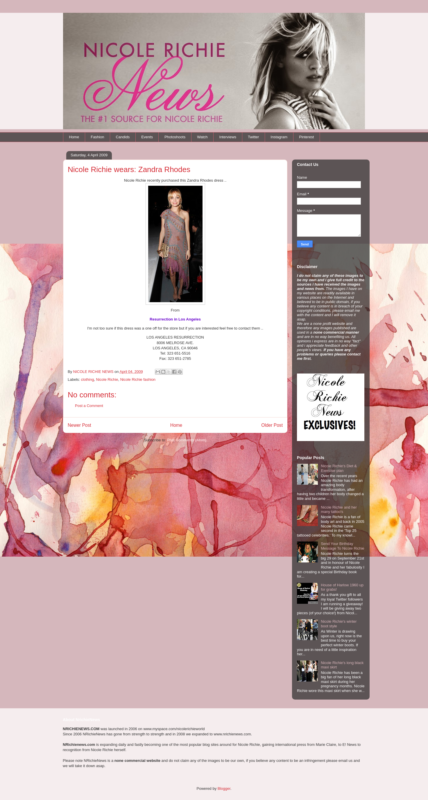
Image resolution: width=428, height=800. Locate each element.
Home (74, 137)
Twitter (253, 137)
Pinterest (306, 137)
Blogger (224, 788)
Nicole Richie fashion (137, 379)
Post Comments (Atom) (186, 440)
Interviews (228, 137)
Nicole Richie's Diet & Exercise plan (339, 468)
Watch (202, 137)
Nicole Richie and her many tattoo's (339, 509)
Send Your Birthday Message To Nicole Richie (342, 546)
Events (147, 137)
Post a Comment (89, 405)
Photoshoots (174, 137)
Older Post (272, 425)
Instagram (279, 137)
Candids (123, 137)
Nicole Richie (107, 379)
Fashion (97, 137)
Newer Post (79, 425)
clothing (87, 379)
